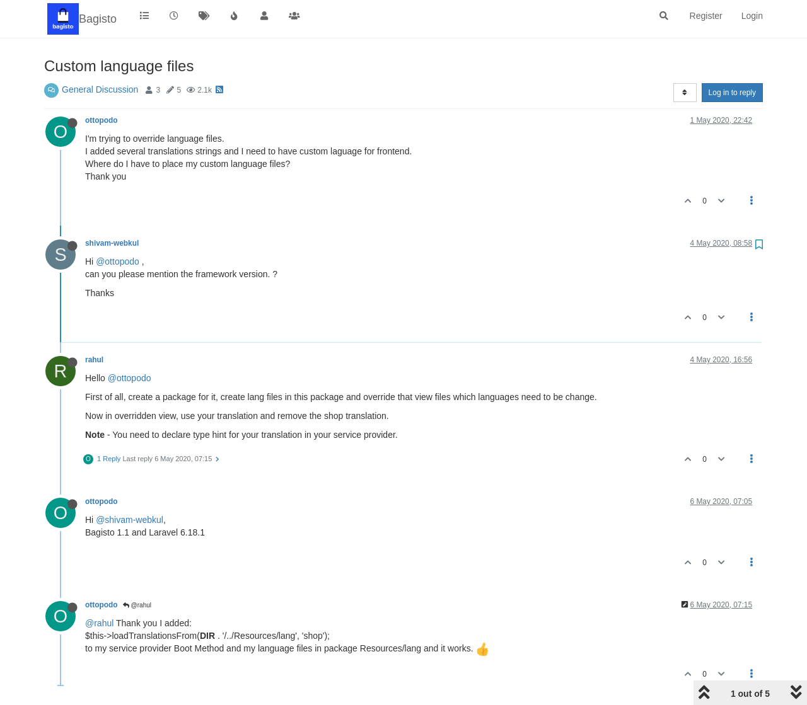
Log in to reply (732, 92)
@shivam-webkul (129, 520)
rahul (94, 359)
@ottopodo (117, 261)
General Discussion (100, 89)
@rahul (137, 605)
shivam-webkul (112, 243)
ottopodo (101, 120)
